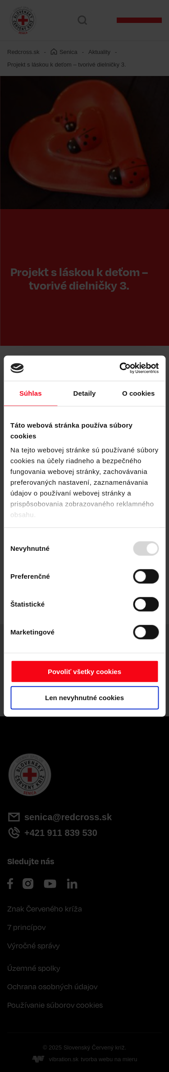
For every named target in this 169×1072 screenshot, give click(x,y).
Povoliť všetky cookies (84, 671)
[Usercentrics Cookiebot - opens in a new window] (120, 368)
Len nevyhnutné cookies (84, 697)
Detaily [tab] (84, 393)
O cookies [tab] (138, 393)
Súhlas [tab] (30, 393)
